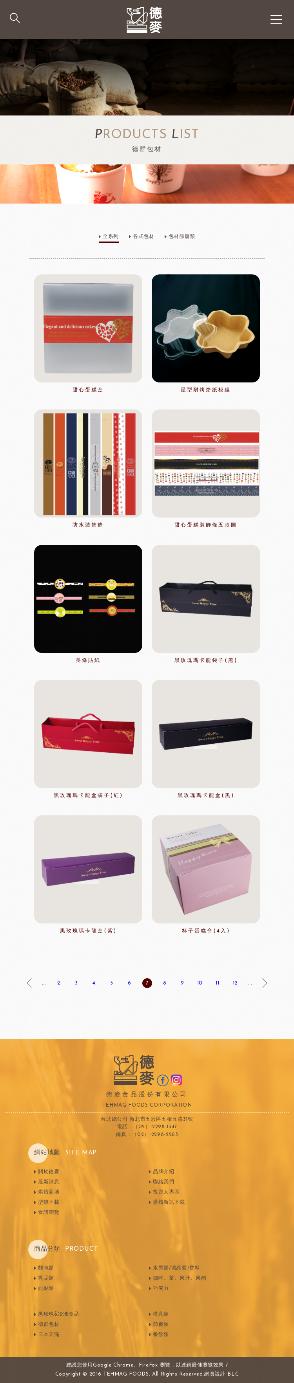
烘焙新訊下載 (169, 1202)
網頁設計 (215, 1374)
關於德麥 (49, 1171)
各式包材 (143, 236)
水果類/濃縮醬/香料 (176, 1268)
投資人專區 (166, 1192)
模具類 (161, 1314)
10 (200, 983)
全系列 (111, 236)
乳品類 (46, 1278)
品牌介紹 (163, 1171)
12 (235, 983)
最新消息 (49, 1182)
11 (217, 983)
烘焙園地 (49, 1192)
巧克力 (161, 1288)
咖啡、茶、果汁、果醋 (180, 1278)
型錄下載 (49, 1202)
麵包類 (46, 1268)
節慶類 (161, 1324)
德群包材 (49, 1324)
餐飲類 (161, 1334)
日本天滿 (49, 1334)
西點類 (46, 1288)
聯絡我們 (163, 1182)
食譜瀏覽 (49, 1212)
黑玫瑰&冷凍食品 (58, 1314)
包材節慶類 (182, 236)
